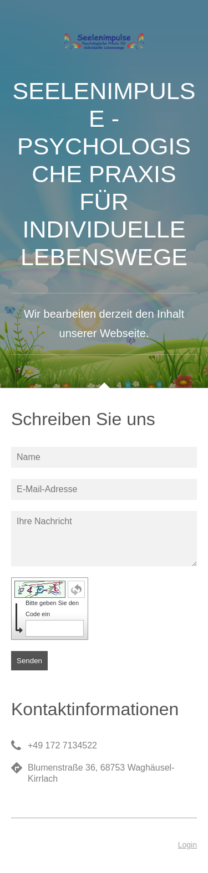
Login (187, 844)
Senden (29, 661)
